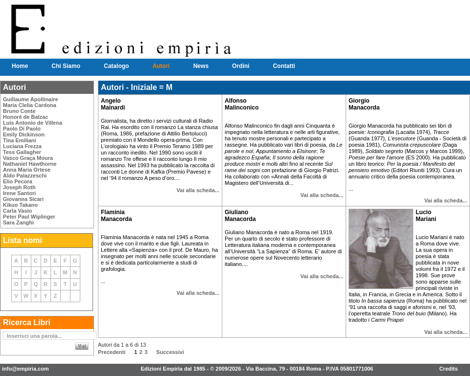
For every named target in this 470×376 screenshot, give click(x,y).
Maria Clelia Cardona (29, 105)
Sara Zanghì (18, 222)
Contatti (284, 66)
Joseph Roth (19, 187)
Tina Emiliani (19, 140)
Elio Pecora (17, 181)
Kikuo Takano (20, 205)
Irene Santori (19, 193)
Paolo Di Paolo (22, 129)
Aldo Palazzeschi (25, 175)
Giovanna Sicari (23, 199)
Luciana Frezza (22, 146)
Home (20, 66)
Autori (160, 66)
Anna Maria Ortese (26, 170)
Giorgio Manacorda (364, 104)
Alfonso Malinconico (241, 104)
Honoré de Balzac (25, 117)
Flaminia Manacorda (116, 215)
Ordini (240, 66)
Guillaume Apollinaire (30, 99)
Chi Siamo (65, 66)
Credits (448, 369)
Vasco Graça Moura (28, 158)
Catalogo (116, 66)
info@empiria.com (25, 369)
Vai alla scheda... (198, 190)
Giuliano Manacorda (240, 215)
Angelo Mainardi (113, 104)
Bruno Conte (19, 111)
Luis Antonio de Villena (32, 123)
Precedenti (111, 352)
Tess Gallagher (22, 152)
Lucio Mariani (426, 215)
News (201, 66)
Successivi (170, 352)
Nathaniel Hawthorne (29, 164)
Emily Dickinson (24, 134)
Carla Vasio (17, 211)
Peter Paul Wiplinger (29, 217)
